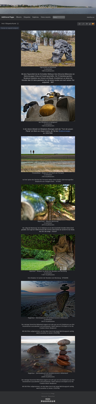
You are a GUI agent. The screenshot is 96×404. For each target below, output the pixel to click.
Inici (3, 23)
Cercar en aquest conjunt (9, 28)
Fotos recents (46, 17)
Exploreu (35, 17)
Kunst (14, 23)
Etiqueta (9, 23)
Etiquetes (27, 17)
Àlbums (19, 17)
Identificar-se (90, 17)
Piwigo (52, 393)
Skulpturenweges (64, 131)
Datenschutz (51, 396)
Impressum (44, 396)
